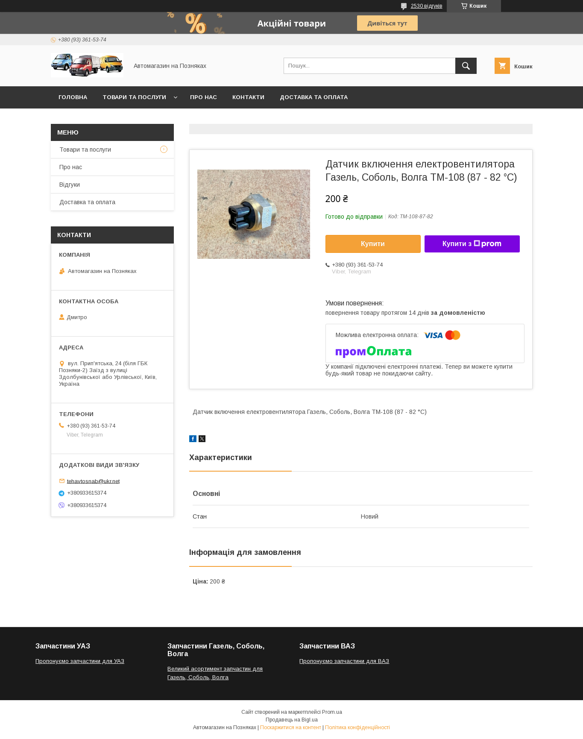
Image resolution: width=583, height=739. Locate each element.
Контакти (248, 97)
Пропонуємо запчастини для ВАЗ (344, 661)
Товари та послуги (134, 97)
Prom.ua (332, 712)
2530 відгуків (426, 6)
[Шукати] (466, 66)
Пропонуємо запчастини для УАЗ (79, 661)
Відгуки (69, 184)
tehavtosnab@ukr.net (93, 481)
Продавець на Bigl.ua (292, 720)
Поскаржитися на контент (290, 727)
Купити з (471, 244)
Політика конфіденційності (357, 727)
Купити (373, 243)
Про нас (203, 97)
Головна (73, 97)
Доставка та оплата (314, 97)
